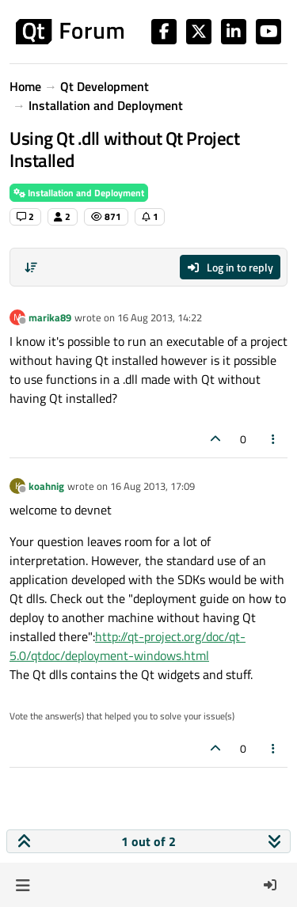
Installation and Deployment (78, 192)
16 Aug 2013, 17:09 (152, 486)
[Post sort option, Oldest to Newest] (31, 267)
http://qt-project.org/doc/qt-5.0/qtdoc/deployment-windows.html (128, 646)
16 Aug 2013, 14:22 (159, 317)
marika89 (50, 317)
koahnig (46, 486)
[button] (22, 885)
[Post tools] (274, 439)
